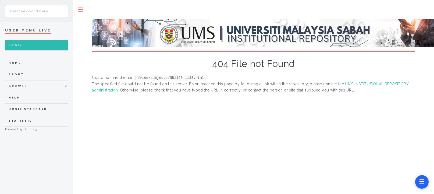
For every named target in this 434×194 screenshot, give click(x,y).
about (16, 74)
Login (15, 45)
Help (14, 97)
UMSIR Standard (28, 109)
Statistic (20, 120)
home (15, 62)
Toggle (80, 9)
